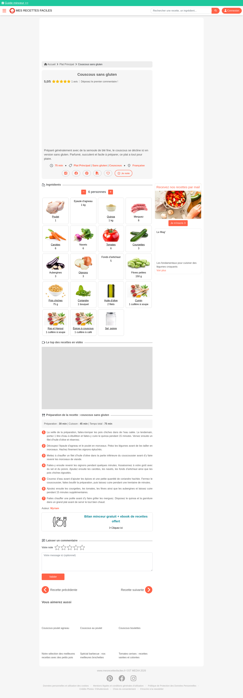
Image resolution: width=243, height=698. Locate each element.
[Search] (216, 10)
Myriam (54, 508)
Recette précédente (59, 590)
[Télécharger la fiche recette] (97, 173)
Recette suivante (136, 590)
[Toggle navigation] (4, 10)
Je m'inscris (178, 223)
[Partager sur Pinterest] (87, 173)
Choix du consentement (124, 689)
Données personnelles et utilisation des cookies (66, 685)
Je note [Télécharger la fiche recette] (123, 173)
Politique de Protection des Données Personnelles (172, 685)
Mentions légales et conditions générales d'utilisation (118, 685)
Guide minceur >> (16, 3)
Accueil (49, 64)
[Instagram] (133, 680)
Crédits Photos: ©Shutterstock (93, 689)
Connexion (231, 10)
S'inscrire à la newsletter (151, 689)
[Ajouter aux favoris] (108, 173)
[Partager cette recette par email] (66, 173)
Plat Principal (67, 64)
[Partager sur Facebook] (76, 173)
